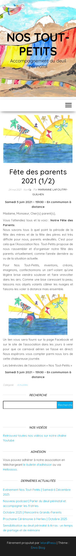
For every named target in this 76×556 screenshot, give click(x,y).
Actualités (22, 384)
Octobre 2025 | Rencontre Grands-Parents (32, 512)
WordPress (48, 543)
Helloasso (10, 469)
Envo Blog (38, 547)
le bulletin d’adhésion (37, 465)
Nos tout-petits (38, 44)
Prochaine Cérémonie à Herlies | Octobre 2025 (35, 519)
